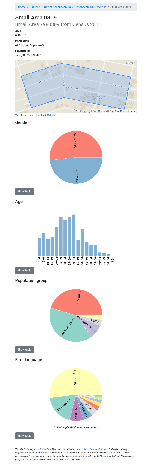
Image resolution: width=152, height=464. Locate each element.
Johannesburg (84, 7)
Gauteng (35, 7)
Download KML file (45, 115)
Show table (24, 191)
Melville (101, 7)
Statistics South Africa (91, 449)
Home (22, 7)
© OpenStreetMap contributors (121, 111)
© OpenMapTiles (99, 111)
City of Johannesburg (57, 7)
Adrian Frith (45, 449)
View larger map (24, 115)
